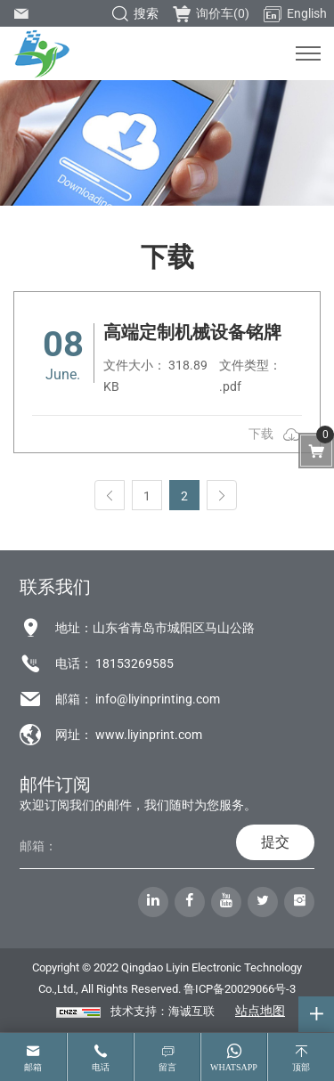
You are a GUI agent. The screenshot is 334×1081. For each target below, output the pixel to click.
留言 (167, 1067)
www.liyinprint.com (148, 734)
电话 (101, 1067)
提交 (275, 841)
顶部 (301, 1067)
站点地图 (260, 1011)
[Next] (222, 495)
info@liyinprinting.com (157, 699)
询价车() (211, 13)
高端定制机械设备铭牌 (192, 332)
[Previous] (109, 495)
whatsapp (233, 1067)
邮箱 (33, 1067)
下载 (260, 434)
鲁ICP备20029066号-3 (239, 989)
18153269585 (134, 663)
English (295, 14)
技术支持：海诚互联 (162, 1011)
